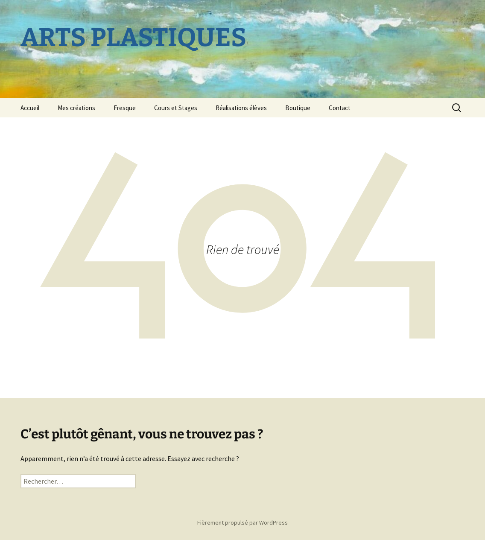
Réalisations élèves (241, 108)
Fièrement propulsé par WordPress (242, 522)
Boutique (297, 108)
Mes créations (76, 108)
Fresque (125, 108)
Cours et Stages (175, 108)
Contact (340, 108)
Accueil (29, 108)
